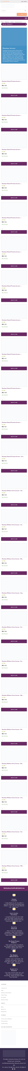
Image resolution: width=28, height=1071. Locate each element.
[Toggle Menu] (26, 18)
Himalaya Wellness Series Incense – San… (13, 797)
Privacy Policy (4, 1021)
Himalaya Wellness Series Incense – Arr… (13, 524)
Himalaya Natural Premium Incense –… (12, 81)
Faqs (2, 990)
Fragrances (7, 21)
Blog (2, 1007)
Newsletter (4, 1011)
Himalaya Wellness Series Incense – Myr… (13, 695)
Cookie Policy (4, 1023)
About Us (3, 1009)
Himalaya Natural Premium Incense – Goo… (14, 456)
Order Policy (4, 995)
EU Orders (3, 997)
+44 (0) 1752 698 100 (9, 1067)
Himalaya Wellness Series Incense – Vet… (13, 831)
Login (22, 1)
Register (25, 1)
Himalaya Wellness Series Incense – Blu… (13, 558)
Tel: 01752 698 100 (5, 1)
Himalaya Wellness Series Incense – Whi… (13, 865)
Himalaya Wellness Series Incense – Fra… (13, 661)
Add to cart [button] (14, 95)
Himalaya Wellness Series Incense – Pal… (13, 729)
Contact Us (4, 988)
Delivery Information (6, 992)
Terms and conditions (6, 1019)
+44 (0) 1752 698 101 (20, 1067)
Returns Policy (4, 999)
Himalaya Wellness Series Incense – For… (13, 627)
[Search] (25, 10)
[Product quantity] (3, 92)
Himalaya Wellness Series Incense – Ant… (13, 490)
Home (2, 21)
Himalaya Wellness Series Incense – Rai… (13, 763)
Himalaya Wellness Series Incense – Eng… (13, 593)
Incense (12, 21)
